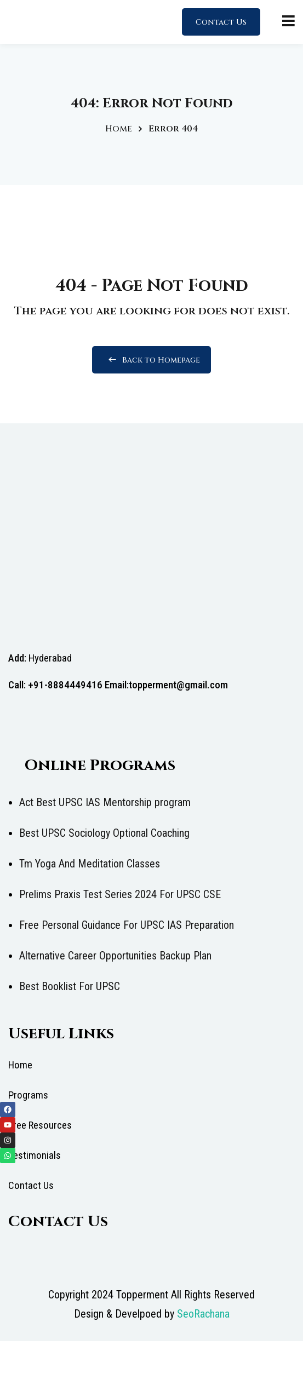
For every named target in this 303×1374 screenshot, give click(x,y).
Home (118, 129)
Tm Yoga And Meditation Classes (89, 863)
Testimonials (34, 1155)
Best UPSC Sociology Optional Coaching (104, 833)
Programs (28, 1095)
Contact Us (221, 22)
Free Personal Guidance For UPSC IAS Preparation (126, 925)
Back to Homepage (151, 360)
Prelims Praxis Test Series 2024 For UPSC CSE (120, 894)
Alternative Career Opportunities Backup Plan (115, 955)
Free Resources (40, 1125)
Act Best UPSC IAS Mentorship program (105, 802)
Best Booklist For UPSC (69, 986)
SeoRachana (203, 1313)
